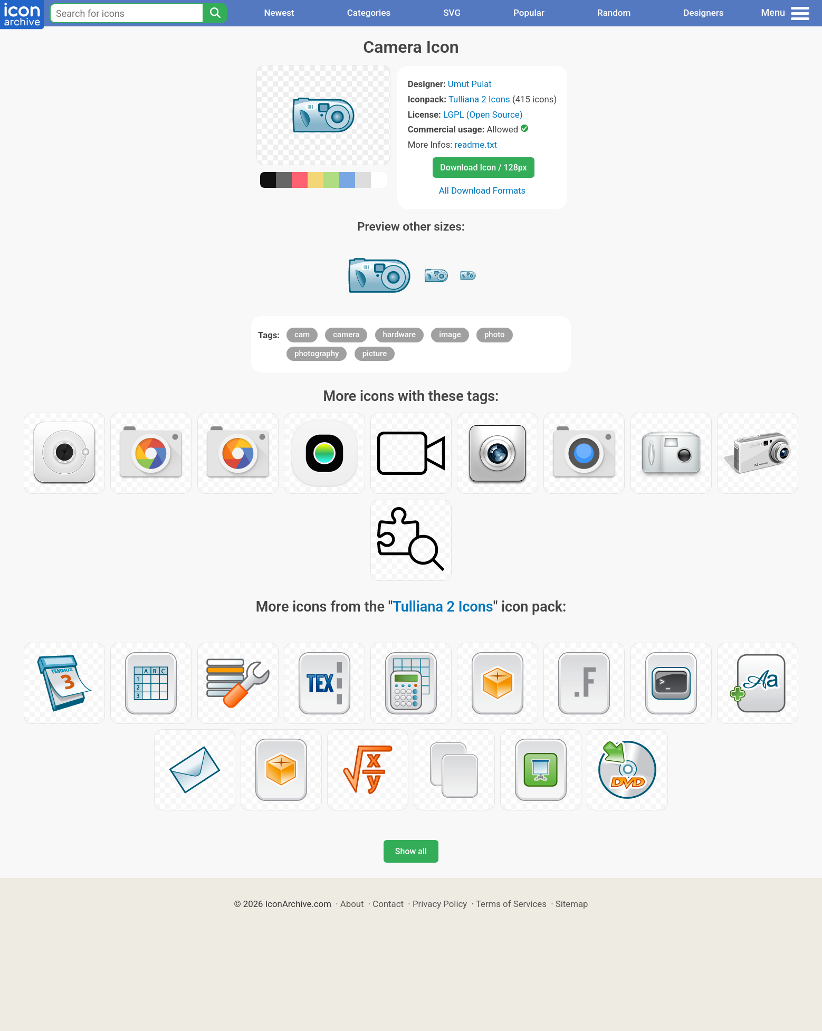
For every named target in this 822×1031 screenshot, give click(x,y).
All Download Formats (482, 190)
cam (302, 334)
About (352, 904)
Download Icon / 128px (483, 168)
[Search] (215, 13)
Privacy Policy (440, 904)
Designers (703, 12)
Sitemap (572, 904)
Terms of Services (511, 904)
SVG (452, 12)
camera (346, 334)
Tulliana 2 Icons (479, 99)
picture (374, 353)
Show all (411, 851)
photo (494, 334)
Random (613, 12)
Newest (279, 12)
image (450, 334)
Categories (369, 12)
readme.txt (476, 144)
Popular (528, 12)
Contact (388, 904)
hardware (399, 334)
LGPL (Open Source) (483, 114)
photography (316, 353)
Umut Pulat (470, 84)
